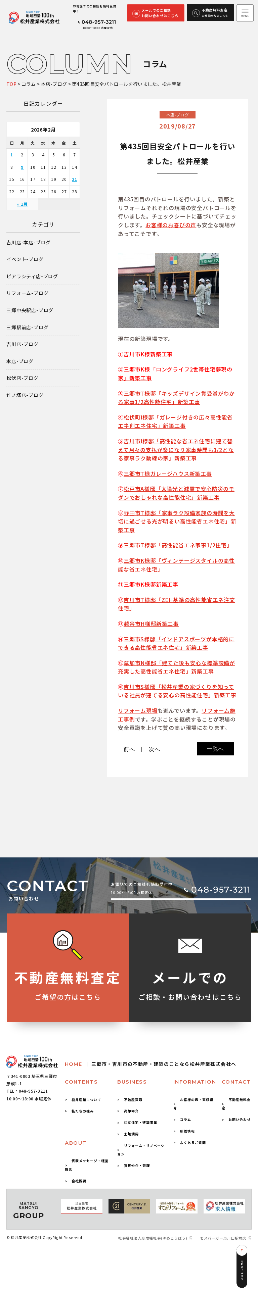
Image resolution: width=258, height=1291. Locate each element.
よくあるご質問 (193, 1142)
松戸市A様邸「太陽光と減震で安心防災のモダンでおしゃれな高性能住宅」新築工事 (176, 493)
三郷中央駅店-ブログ (29, 310)
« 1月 (22, 204)
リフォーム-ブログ (27, 293)
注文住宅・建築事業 (140, 1122)
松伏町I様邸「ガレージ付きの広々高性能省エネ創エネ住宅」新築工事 (175, 421)
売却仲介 (131, 1110)
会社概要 (79, 1180)
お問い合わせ (239, 1119)
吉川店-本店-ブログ (28, 242)
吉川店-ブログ (22, 344)
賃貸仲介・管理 (137, 1165)
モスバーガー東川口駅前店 (223, 1238)
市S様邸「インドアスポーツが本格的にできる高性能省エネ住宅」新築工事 (176, 643)
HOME (150, 1064)
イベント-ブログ (24, 259)
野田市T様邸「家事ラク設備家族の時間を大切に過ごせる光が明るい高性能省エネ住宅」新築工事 (177, 521)
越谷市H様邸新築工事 (151, 623)
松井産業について (86, 1099)
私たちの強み (83, 1110)
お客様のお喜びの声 (170, 225)
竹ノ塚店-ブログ (24, 395)
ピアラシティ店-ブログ (32, 276)
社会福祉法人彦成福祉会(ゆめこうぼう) (152, 1238)
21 (74, 179)
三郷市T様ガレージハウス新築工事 (168, 473)
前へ (129, 749)
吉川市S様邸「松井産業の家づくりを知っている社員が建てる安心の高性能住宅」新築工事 (177, 691)
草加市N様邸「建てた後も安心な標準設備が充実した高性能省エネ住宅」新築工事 (176, 667)
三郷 (129, 639)
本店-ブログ (20, 361)
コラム (185, 1119)
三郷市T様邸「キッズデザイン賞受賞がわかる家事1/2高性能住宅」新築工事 (176, 397)
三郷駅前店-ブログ (27, 327)
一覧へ (215, 749)
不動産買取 (133, 1099)
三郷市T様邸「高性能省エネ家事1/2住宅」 (178, 545)
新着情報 (187, 1131)
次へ (154, 749)
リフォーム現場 (138, 710)
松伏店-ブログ (22, 378)
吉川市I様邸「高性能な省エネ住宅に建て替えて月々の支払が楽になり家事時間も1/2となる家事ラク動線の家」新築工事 (176, 449)
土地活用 (131, 1133)
